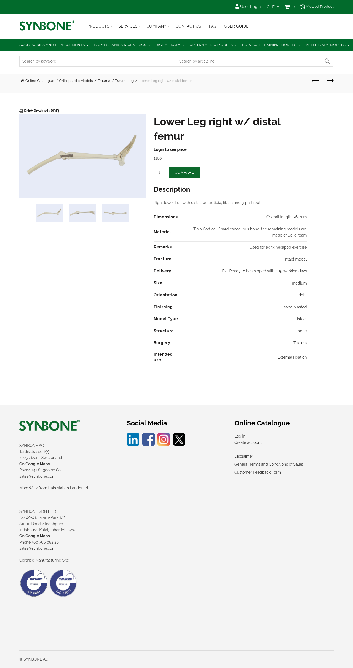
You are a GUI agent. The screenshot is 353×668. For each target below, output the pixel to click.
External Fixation (292, 357)
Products (98, 26)
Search (326, 61)
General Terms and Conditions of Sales (268, 464)
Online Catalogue (39, 81)
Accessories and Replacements (52, 45)
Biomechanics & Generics (120, 45)
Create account (248, 442)
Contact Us (188, 26)
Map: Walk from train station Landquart (53, 488)
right (303, 295)
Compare (184, 172)
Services (127, 26)
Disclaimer (243, 456)
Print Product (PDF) (41, 111)
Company (156, 26)
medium (299, 283)
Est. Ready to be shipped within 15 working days (264, 271)
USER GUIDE (236, 26)
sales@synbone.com (37, 476)
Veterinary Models (326, 45)
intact (302, 319)
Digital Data (168, 45)
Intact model (295, 259)
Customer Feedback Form (257, 472)
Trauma (104, 81)
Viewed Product (317, 6)
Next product (330, 80)
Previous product (316, 80)
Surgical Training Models (269, 45)
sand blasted (295, 307)
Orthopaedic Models (211, 45)
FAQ (212, 26)
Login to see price (170, 149)
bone (302, 331)
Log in (239, 436)
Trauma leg (124, 81)
